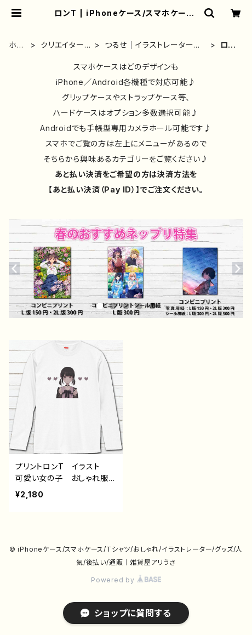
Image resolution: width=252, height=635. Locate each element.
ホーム (17, 45)
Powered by (126, 580)
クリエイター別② (62, 45)
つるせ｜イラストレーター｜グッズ (153, 45)
